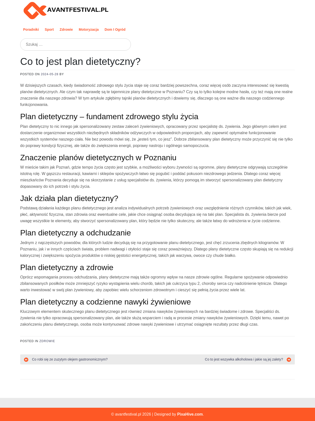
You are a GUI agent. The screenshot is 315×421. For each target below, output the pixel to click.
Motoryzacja (89, 29)
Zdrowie (66, 29)
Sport (49, 29)
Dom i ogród (115, 29)
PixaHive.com (190, 414)
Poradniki (31, 29)
